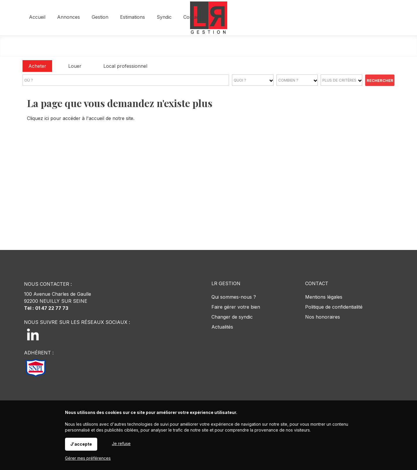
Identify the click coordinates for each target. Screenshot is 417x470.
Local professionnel (125, 66)
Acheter (37, 66)
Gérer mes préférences (88, 458)
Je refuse (121, 443)
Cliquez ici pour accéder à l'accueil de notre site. (80, 118)
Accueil (118, 46)
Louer (74, 66)
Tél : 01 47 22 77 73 (46, 308)
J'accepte (81, 444)
